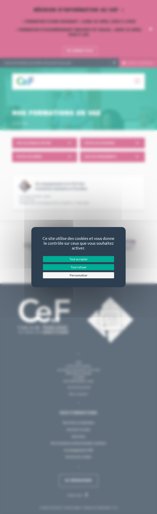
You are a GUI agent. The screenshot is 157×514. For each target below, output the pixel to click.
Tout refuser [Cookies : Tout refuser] (78, 267)
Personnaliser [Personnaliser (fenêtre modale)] (79, 275)
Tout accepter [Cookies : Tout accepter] (78, 259)
